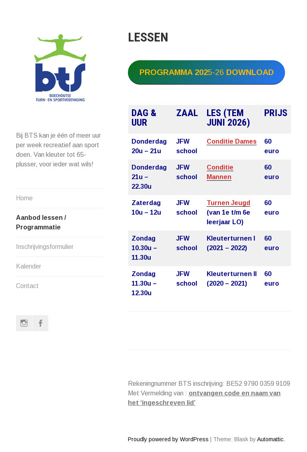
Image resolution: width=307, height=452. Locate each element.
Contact (27, 285)
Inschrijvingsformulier (45, 246)
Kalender (28, 266)
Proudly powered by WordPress (168, 439)
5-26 (207, 72)
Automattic (270, 439)
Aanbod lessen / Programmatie (41, 222)
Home (24, 198)
